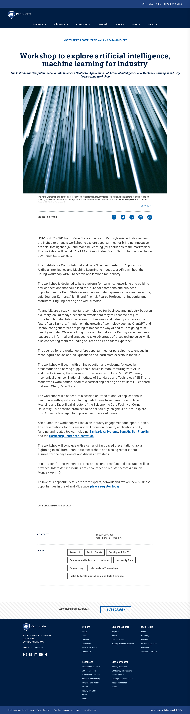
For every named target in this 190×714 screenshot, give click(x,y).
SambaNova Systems (103, 431)
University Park (124, 560)
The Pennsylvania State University (21, 710)
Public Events (94, 552)
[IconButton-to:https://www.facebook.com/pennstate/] (30, 654)
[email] (140, 217)
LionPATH (145, 647)
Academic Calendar (149, 643)
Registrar (115, 631)
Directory (145, 635)
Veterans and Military (90, 682)
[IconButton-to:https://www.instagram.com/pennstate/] (25, 654)
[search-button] (143, 4)
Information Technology (104, 568)
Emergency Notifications (122, 671)
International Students (91, 674)
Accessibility (76, 710)
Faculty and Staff (119, 552)
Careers (85, 635)
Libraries (144, 639)
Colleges (85, 639)
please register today (105, 486)
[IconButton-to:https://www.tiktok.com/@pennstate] (46, 654)
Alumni (105, 560)
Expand (145, 206)
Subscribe (114, 609)
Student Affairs (118, 639)
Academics (38, 24)
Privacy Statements (44, 710)
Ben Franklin (140, 431)
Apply (159, 4)
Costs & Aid (81, 24)
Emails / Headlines (119, 666)
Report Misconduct (119, 682)
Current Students (89, 671)
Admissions (59, 24)
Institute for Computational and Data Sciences (95, 40)
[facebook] (114, 217)
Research (103, 24)
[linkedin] (131, 217)
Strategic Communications (122, 678)
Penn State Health (89, 647)
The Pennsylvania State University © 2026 (166, 710)
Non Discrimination (61, 710)
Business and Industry (82, 560)
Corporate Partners (149, 651)
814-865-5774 (116, 537)
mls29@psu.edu (104, 534)
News (134, 24)
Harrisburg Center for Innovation (71, 436)
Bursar (114, 635)
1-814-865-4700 (36, 647)
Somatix (125, 431)
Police (114, 686)
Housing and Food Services (123, 643)
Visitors (85, 686)
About (151, 24)
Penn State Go (118, 674)
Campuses (86, 643)
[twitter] (123, 217)
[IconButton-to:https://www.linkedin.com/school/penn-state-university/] (36, 654)
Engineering (77, 568)
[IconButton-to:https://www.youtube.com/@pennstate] (41, 654)
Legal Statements (90, 710)
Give (151, 4)
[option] (33, 647)
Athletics (119, 24)
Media (84, 698)
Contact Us (86, 651)
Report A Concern (173, 4)
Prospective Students (91, 666)
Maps (143, 631)
